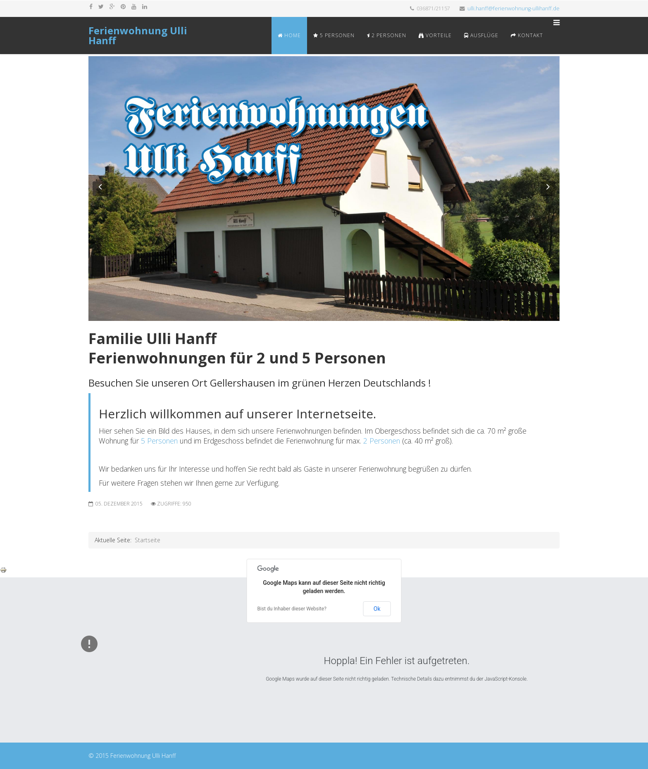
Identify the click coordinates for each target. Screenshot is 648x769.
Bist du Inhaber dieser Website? (291, 609)
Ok (377, 608)
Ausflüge (481, 35)
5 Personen (334, 35)
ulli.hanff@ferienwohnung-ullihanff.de (513, 8)
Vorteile (435, 35)
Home (289, 35)
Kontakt (527, 35)
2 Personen (386, 35)
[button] (100, 188)
